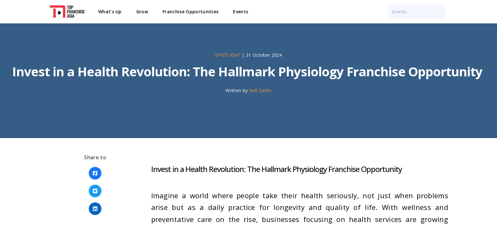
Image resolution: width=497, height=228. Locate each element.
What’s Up (110, 12)
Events (240, 12)
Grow (142, 12)
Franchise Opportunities (190, 12)
